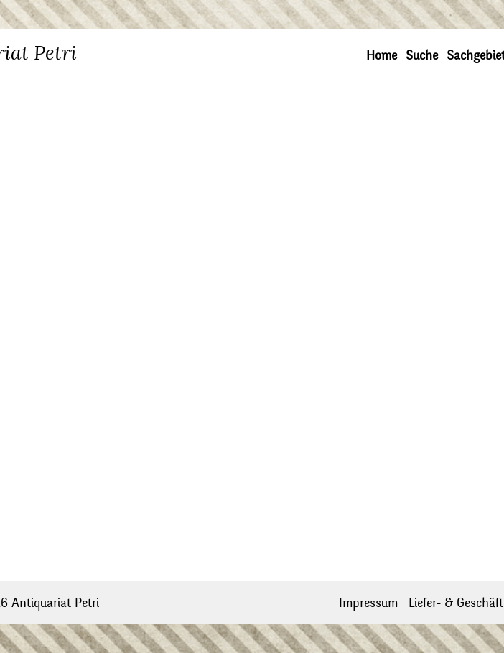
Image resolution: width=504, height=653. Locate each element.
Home (381, 55)
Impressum (368, 603)
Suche (422, 55)
